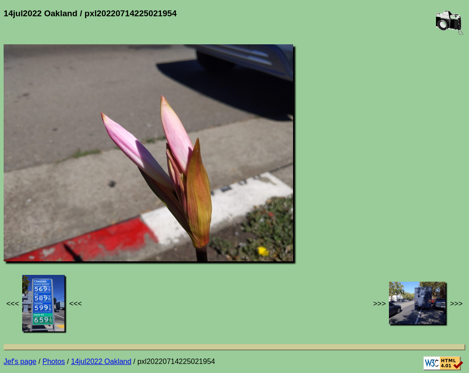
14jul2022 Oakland (101, 361)
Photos (54, 361)
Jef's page (20, 361)
